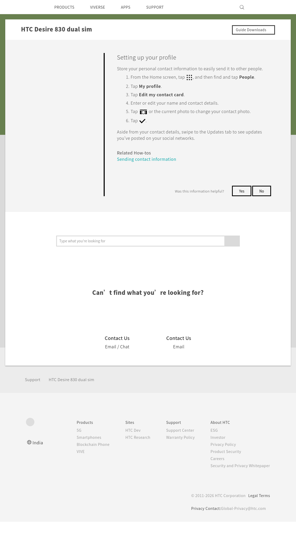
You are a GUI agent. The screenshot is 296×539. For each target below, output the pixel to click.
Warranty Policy (175, 454)
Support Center (175, 447)
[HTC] (32, 7)
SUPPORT (164, 7)
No (261, 208)
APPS (132, 7)
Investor (214, 454)
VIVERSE (102, 7)
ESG (210, 447)
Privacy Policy (219, 461)
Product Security (222, 468)
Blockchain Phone (82, 461)
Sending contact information (149, 176)
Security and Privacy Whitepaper (238, 483)
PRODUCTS (65, 7)
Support (33, 396)
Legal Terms (258, 512)
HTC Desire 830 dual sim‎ (75, 396)
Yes (240, 208)
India (38, 459)
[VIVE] (262, 7)
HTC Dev (125, 447)
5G (67, 447)
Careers (213, 475)
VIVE (70, 468)
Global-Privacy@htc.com (242, 525)
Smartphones (78, 454)
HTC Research (130, 454)
